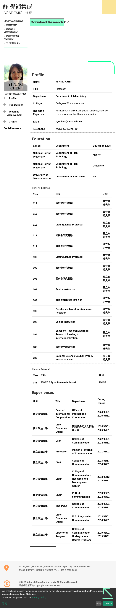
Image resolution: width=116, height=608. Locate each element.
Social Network (12, 128)
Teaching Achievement (14, 113)
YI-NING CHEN (13, 44)
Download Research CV (47, 22)
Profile (12, 98)
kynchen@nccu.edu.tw (69, 121)
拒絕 (99, 603)
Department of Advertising (71, 96)
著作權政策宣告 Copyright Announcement (39, 585)
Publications (16, 105)
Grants (13, 121)
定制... (5, 603)
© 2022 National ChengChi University (38, 582)
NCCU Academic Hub (13, 22)
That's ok (107, 603)
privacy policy (39, 597)
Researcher (11, 26)
